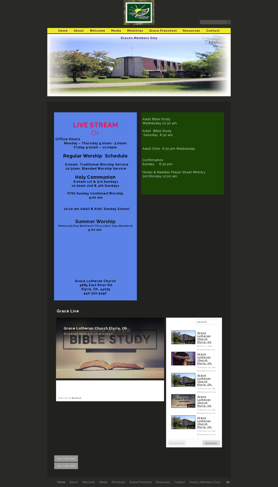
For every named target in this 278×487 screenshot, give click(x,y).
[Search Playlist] (207, 322)
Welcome (97, 30)
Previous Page (177, 443)
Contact (213, 30)
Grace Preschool (163, 30)
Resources (191, 30)
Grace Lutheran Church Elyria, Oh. (204, 359)
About (79, 30)
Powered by (69, 398)
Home (63, 30)
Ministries (135, 30)
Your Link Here (66, 458)
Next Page (211, 443)
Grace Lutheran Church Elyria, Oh (204, 337)
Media (116, 30)
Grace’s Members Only (139, 38)
